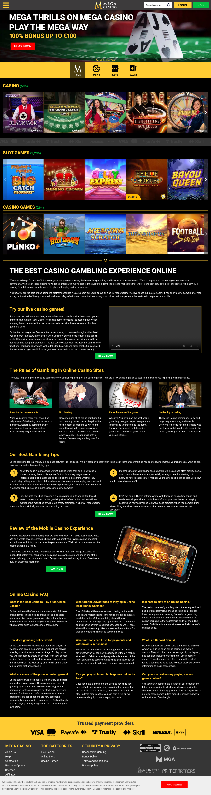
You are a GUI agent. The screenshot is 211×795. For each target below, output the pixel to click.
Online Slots (48, 756)
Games (133, 75)
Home (78, 75)
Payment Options (15, 765)
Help (8, 756)
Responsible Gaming (94, 751)
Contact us (11, 760)
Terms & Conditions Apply (105, 60)
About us (10, 751)
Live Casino (48, 751)
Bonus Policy (89, 756)
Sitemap (10, 770)
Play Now (105, 356)
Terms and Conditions (95, 760)
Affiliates (10, 774)
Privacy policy (90, 765)
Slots (115, 75)
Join (201, 5)
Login (182, 5)
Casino (96, 75)
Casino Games (49, 760)
